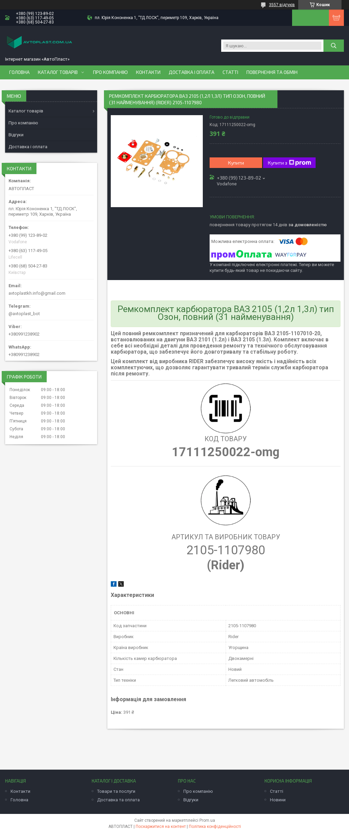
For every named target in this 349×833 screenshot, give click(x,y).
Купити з (289, 163)
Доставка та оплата (118, 799)
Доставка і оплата (191, 72)
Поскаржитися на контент (161, 826)
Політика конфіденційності (215, 826)
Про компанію (110, 72)
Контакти (148, 72)
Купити (236, 163)
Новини (278, 799)
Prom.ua (207, 820)
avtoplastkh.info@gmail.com (37, 293)
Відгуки (16, 134)
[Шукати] (333, 46)
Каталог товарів (58, 72)
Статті (230, 72)
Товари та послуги (116, 791)
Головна (19, 72)
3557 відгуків (282, 4)
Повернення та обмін (272, 72)
